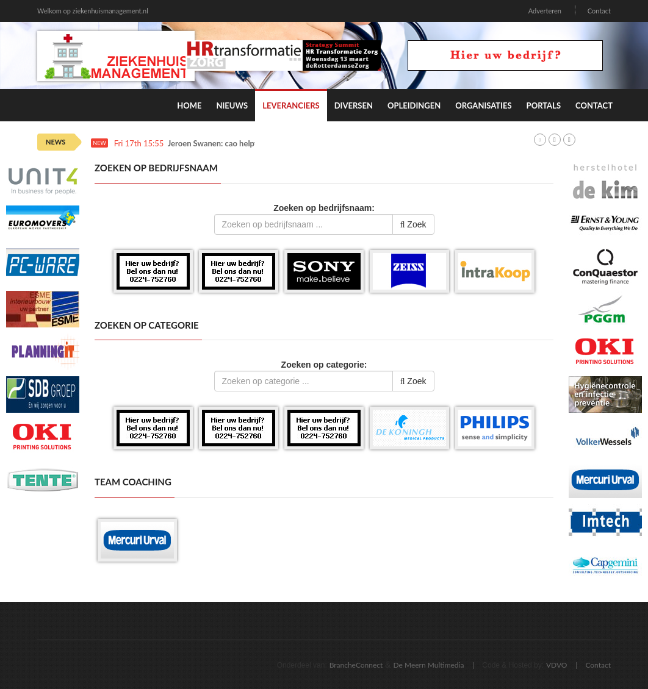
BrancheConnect (356, 664)
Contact (599, 11)
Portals (544, 105)
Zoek (413, 224)
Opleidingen (414, 105)
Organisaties (483, 105)
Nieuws (232, 105)
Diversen (353, 105)
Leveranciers (291, 105)
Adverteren (544, 11)
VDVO (556, 664)
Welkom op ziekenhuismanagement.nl (92, 11)
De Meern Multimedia (429, 664)
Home (189, 105)
